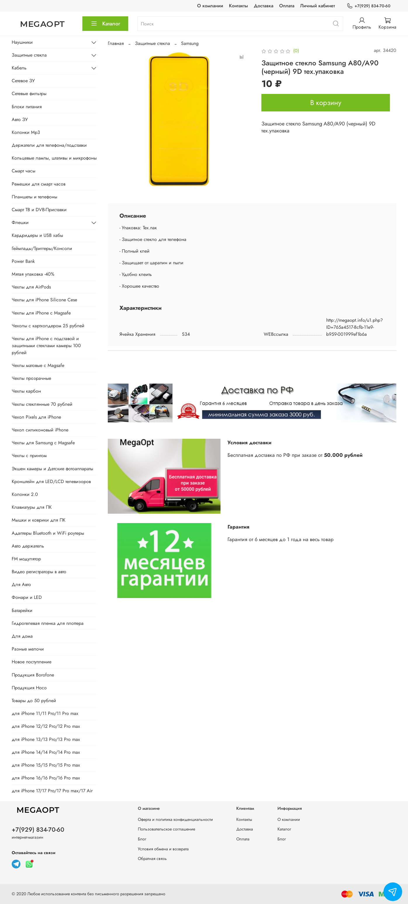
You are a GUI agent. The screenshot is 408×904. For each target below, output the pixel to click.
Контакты (238, 5)
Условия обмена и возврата (163, 849)
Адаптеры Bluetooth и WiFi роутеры (48, 533)
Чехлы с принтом (29, 455)
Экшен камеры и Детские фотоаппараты (52, 468)
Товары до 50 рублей (34, 700)
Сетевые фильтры (29, 93)
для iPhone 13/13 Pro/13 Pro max (46, 739)
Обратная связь (152, 858)
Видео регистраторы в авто (39, 571)
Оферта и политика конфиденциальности (175, 819)
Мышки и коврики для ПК (38, 520)
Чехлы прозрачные (31, 378)
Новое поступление (31, 661)
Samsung (190, 43)
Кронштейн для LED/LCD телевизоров (51, 481)
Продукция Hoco (29, 687)
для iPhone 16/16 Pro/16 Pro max (46, 777)
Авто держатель (28, 546)
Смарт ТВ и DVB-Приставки (39, 209)
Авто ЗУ (20, 119)
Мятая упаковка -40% (33, 274)
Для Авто (21, 584)
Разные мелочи (28, 649)
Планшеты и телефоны (34, 196)
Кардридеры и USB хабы (37, 235)
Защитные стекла (152, 43)
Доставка (263, 5)
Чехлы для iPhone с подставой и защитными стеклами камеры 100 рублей (46, 345)
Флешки (20, 222)
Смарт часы (23, 170)
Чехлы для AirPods (31, 287)
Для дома (22, 636)
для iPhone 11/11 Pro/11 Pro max (45, 713)
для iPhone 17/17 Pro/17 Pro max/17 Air (52, 790)
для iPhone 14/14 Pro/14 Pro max (46, 752)
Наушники (22, 42)
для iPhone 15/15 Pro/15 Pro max (46, 765)
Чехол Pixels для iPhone (36, 417)
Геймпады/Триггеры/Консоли (42, 248)
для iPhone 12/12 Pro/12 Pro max (46, 726)
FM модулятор (26, 558)
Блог (142, 839)
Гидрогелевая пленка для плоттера (48, 623)
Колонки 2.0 (25, 494)
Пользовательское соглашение (166, 829)
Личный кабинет (317, 5)
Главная (116, 43)
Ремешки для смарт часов (38, 184)
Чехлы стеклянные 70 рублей (42, 404)
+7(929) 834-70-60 (368, 6)
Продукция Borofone (33, 675)
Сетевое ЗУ (23, 80)
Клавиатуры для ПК (32, 507)
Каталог (105, 23)
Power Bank (23, 261)
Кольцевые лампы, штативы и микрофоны (54, 158)
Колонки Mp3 (26, 132)
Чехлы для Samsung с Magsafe (43, 442)
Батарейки (22, 610)
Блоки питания (27, 106)
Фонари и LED (27, 597)
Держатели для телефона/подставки (49, 145)
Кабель (19, 67)
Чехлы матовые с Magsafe (38, 365)
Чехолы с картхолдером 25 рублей (48, 325)
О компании (210, 5)
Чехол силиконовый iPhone (40, 429)
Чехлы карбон (26, 391)
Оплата (286, 5)
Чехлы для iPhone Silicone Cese (44, 299)
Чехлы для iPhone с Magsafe (41, 313)
